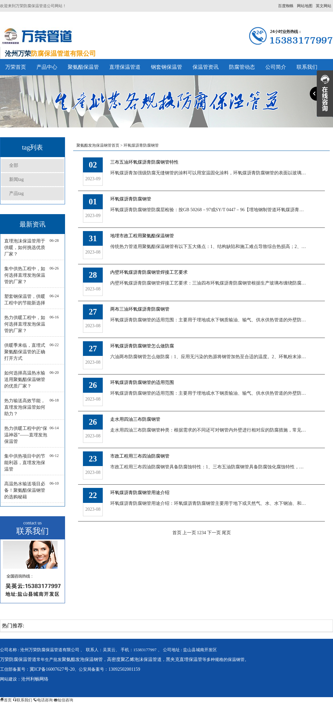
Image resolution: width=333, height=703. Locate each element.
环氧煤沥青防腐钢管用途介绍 (139, 492)
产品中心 (46, 67)
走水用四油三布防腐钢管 (135, 419)
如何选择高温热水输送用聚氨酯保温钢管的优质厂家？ (24, 379)
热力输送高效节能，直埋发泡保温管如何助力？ (24, 407)
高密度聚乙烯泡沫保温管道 (134, 659)
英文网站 (323, 6)
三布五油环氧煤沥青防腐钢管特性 (144, 162)
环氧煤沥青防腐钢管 (141, 145)
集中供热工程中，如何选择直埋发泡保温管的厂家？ (24, 275)
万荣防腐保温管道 (18, 659)
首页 (176, 532)
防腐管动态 (242, 67)
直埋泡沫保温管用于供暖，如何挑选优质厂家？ (24, 247)
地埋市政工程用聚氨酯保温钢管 (142, 235)
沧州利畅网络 (34, 679)
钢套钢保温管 (166, 67)
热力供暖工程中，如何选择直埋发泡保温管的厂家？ (24, 324)
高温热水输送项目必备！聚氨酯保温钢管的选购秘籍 (24, 490)
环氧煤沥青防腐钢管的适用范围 (142, 382)
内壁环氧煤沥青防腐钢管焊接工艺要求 (149, 272)
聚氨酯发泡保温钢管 (82, 659)
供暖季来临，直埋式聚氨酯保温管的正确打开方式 (24, 352)
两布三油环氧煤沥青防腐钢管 (139, 309)
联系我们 (307, 67)
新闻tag (16, 179)
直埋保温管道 (124, 67)
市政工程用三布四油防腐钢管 (139, 456)
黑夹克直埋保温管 (184, 659)
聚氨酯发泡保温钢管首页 (97, 145)
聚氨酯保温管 (83, 67)
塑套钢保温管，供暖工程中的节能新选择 (24, 299)
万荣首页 (15, 67)
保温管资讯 (206, 67)
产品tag (16, 193)
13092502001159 (124, 669)
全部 (13, 165)
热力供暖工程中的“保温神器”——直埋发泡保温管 (25, 435)
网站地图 (305, 6)
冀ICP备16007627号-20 (52, 669)
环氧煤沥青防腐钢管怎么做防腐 (142, 346)
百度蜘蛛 (286, 6)
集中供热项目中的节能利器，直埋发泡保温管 (24, 463)
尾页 (226, 532)
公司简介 (275, 67)
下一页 (214, 532)
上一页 (189, 532)
